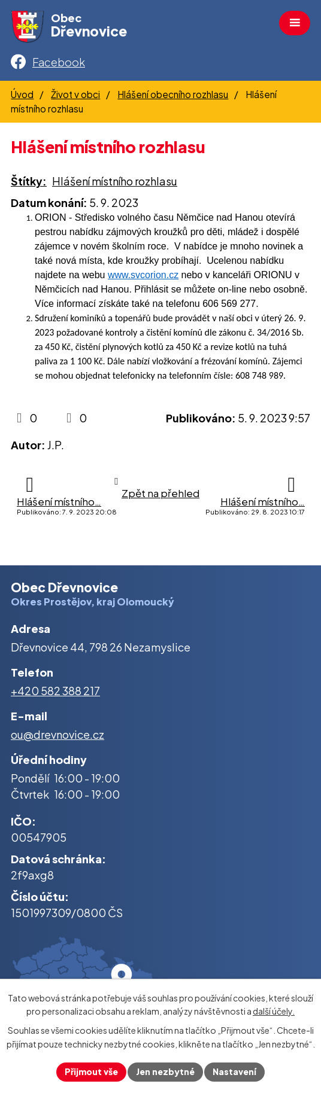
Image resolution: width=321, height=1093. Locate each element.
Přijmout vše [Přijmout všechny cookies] (91, 1071)
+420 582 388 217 (55, 691)
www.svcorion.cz (143, 275)
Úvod (22, 94)
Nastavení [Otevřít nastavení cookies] (234, 1071)
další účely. (274, 1011)
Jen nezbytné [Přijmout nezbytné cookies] (165, 1071)
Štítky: (29, 181)
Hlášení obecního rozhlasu (172, 94)
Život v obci (75, 94)
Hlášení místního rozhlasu (114, 181)
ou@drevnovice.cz (57, 734)
